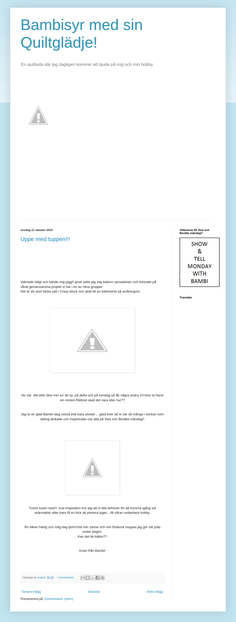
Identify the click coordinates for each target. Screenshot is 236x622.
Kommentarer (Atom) (58, 599)
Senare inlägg (31, 592)
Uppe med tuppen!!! (45, 239)
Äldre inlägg (155, 592)
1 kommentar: (66, 577)
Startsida (94, 592)
